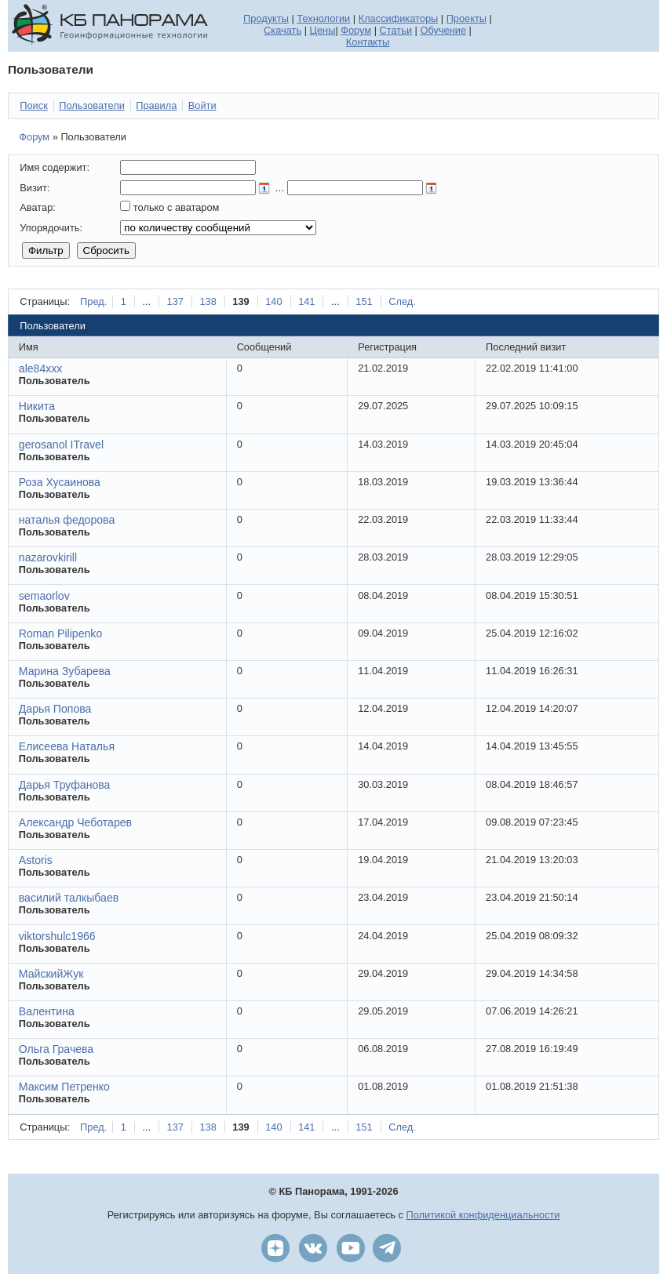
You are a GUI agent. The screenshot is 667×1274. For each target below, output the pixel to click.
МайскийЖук (51, 973)
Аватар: (38, 207)
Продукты (266, 18)
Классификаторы (399, 18)
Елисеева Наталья (67, 746)
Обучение (444, 30)
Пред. (93, 301)
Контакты (367, 42)
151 (363, 301)
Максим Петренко (64, 1086)
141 (306, 301)
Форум (356, 30)
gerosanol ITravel (61, 444)
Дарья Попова (55, 708)
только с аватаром (176, 207)
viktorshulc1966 (57, 936)
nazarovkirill (48, 557)
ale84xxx (41, 368)
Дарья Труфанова (65, 785)
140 (273, 301)
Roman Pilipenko (60, 633)
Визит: (34, 188)
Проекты (466, 18)
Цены (323, 30)
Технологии (323, 18)
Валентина (47, 1011)
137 (175, 301)
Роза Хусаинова (59, 482)
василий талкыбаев (68, 897)
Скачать (282, 30)
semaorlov (44, 596)
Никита (37, 406)
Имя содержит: (54, 167)
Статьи (396, 30)
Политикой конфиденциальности (483, 1215)
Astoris (36, 860)
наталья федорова (67, 520)
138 (207, 301)
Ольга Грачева (56, 1049)
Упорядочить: (51, 228)
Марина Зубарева (65, 671)
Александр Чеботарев (75, 822)
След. (402, 301)
